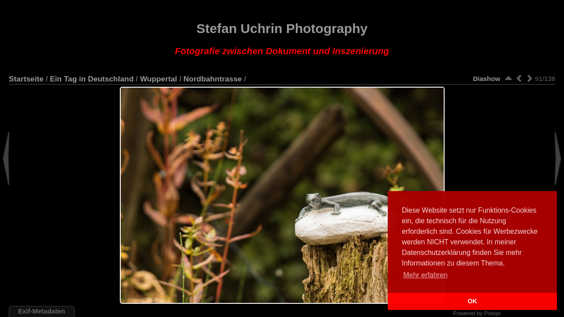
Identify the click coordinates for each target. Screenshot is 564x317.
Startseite (26, 78)
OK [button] (472, 301)
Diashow (486, 78)
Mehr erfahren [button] (425, 275)
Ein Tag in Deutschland (92, 78)
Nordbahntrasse (212, 78)
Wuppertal (158, 78)
